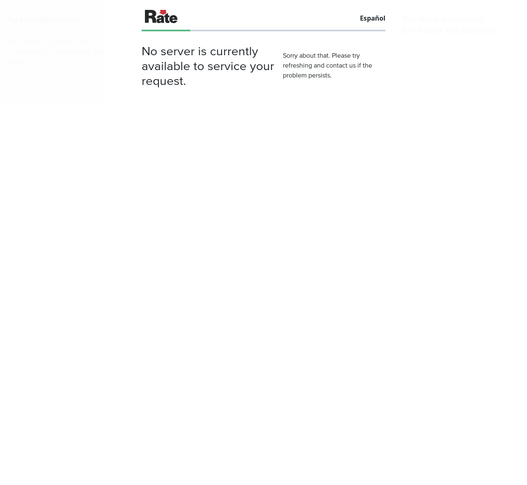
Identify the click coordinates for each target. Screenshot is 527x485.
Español (372, 18)
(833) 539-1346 (440, 67)
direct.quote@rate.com (454, 79)
